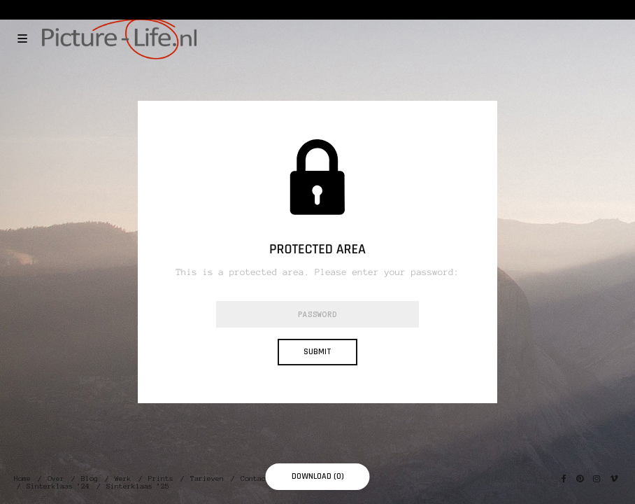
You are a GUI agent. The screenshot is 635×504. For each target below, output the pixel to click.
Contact (255, 478)
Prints (160, 478)
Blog (89, 478)
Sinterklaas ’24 (58, 486)
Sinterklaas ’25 (137, 486)
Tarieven (207, 478)
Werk (123, 478)
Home (22, 478)
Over (56, 478)
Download (318, 476)
